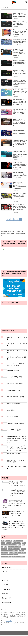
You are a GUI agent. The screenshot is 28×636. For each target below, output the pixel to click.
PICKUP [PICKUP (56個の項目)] (23, 543)
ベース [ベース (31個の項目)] (3, 555)
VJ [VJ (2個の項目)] (2, 547)
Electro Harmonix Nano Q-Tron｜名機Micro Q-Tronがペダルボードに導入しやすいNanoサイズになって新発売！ (16, 439)
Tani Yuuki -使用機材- (13, 416)
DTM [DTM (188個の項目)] (21, 541)
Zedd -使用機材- (11, 410)
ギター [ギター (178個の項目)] (3, 551)
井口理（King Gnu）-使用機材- (15, 383)
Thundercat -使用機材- (13, 370)
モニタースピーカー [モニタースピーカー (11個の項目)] (14, 555)
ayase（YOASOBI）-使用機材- (15, 377)
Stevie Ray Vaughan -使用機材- (15, 423)
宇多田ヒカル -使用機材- (13, 453)
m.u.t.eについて (7, 568)
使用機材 (6, 590)
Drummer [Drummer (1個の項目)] (17, 541)
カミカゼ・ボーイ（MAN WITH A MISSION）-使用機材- (16, 364)
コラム (5, 581)
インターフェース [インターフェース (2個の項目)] (11, 547)
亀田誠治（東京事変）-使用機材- (16, 397)
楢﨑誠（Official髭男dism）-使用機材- (16, 358)
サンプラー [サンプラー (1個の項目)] (21, 551)
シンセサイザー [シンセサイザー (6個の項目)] (12, 553)
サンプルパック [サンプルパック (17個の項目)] (5, 553)
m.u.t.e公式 (9, 622)
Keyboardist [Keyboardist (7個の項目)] (8, 543)
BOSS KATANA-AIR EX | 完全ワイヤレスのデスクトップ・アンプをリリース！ (13, 515)
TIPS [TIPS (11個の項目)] (23, 545)
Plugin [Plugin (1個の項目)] (3, 545)
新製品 (5, 594)
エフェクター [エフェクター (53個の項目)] (4, 549)
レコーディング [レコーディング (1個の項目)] (15, 557)
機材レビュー (6, 599)
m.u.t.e (13, 634)
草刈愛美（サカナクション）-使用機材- (17, 338)
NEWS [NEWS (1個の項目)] (17, 543)
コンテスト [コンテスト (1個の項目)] (8, 551)
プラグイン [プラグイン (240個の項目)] (23, 553)
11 (17, 219)
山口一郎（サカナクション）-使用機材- (17, 344)
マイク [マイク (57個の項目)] (7, 555)
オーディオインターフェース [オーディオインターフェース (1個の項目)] (14, 549)
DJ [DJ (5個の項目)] (13, 541)
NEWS (4, 572)
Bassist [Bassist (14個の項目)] (6, 541)
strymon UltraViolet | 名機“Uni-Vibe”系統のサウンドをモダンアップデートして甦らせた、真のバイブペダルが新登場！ (13, 504)
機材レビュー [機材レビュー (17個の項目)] (22, 557)
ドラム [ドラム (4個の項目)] (18, 553)
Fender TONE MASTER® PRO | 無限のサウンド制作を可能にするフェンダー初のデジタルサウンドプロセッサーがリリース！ (13, 526)
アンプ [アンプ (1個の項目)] (5, 547)
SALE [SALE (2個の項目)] (16, 545)
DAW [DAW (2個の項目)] (11, 541)
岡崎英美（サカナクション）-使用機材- (17, 351)
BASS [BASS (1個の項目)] (3, 541)
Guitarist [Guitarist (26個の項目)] (3, 543)
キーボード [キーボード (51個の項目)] (23, 549)
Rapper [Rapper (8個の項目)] (11, 545)
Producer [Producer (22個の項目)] (7, 545)
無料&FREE (6, 603)
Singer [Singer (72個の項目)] (19, 545)
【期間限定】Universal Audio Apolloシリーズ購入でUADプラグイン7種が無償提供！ (13, 493)
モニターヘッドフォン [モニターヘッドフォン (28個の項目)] (6, 557)
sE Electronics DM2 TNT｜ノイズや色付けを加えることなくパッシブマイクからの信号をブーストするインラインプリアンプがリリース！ (17, 447)
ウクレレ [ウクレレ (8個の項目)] (18, 547)
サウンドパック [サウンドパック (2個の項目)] (14, 551)
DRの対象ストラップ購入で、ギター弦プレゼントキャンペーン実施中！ (13, 484)
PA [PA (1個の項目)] (20, 543)
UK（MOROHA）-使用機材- (14, 430)
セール (5, 585)
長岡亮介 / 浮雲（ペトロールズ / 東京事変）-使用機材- (16, 461)
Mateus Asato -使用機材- (14, 390)
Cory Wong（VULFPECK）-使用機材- (16, 467)
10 (14, 219)
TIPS (4, 577)
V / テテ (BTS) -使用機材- (14, 403)
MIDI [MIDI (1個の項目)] (13, 543)
